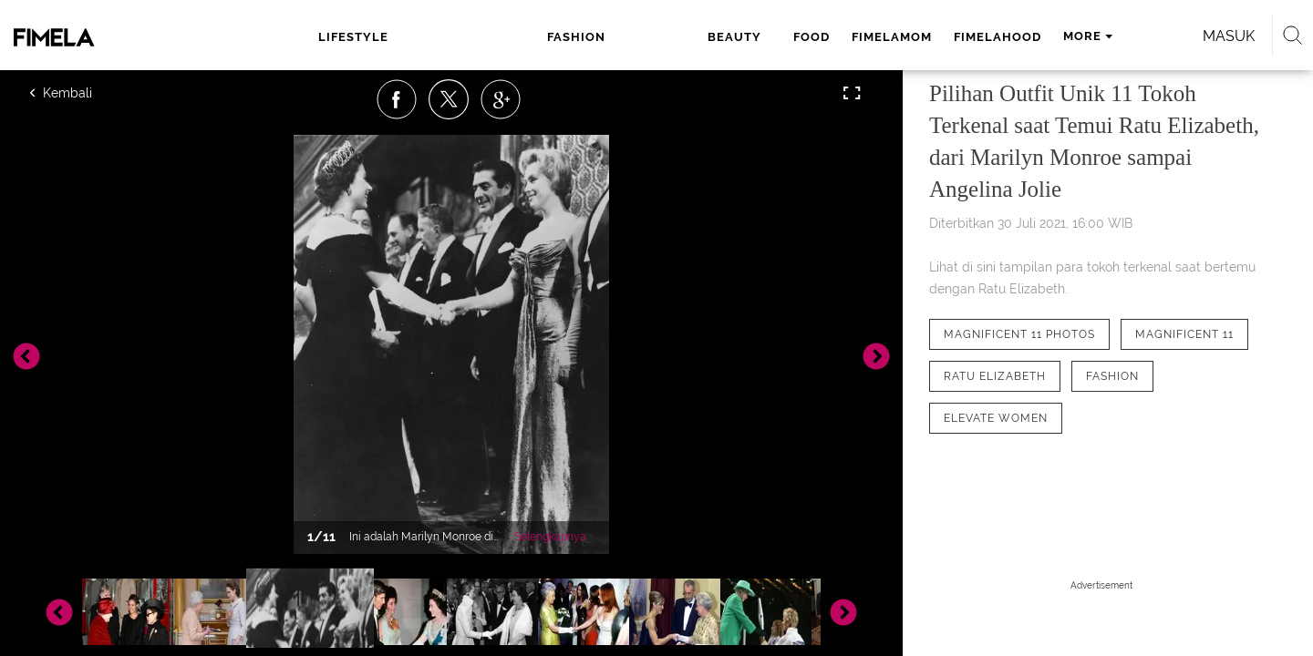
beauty (534, 37)
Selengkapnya (550, 536)
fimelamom (681, 37)
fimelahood (787, 37)
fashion (456, 37)
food (601, 37)
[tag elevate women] (995, 418)
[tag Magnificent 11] (1184, 334)
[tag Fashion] (1112, 376)
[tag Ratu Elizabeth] (995, 376)
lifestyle (370, 37)
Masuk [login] (1075, 36)
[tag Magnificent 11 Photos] (1019, 334)
